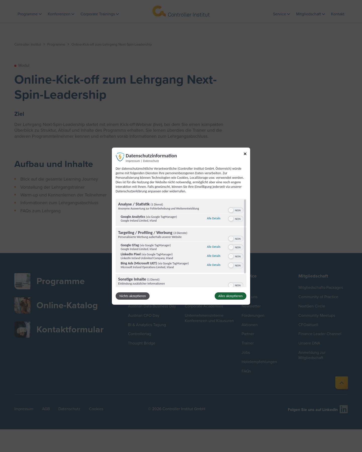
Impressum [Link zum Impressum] (133, 160)
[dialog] (181, 225)
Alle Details (213, 218)
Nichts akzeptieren (132, 296)
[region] (181, 243)
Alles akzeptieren (230, 296)
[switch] (236, 210)
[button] (231, 210)
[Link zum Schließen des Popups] (245, 154)
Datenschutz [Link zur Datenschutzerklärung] (151, 160)
